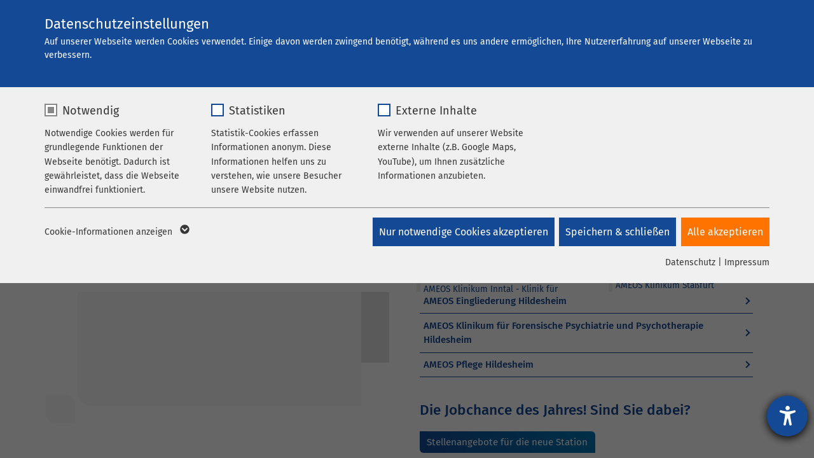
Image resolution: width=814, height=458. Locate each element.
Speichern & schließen (616, 232)
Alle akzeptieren (725, 232)
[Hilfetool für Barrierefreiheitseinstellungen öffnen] (787, 416)
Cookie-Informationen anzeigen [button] (116, 232)
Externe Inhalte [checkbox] (436, 111)
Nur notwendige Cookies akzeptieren (460, 232)
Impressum (746, 262)
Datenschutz (690, 262)
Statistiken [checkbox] (257, 111)
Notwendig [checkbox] (90, 111)
